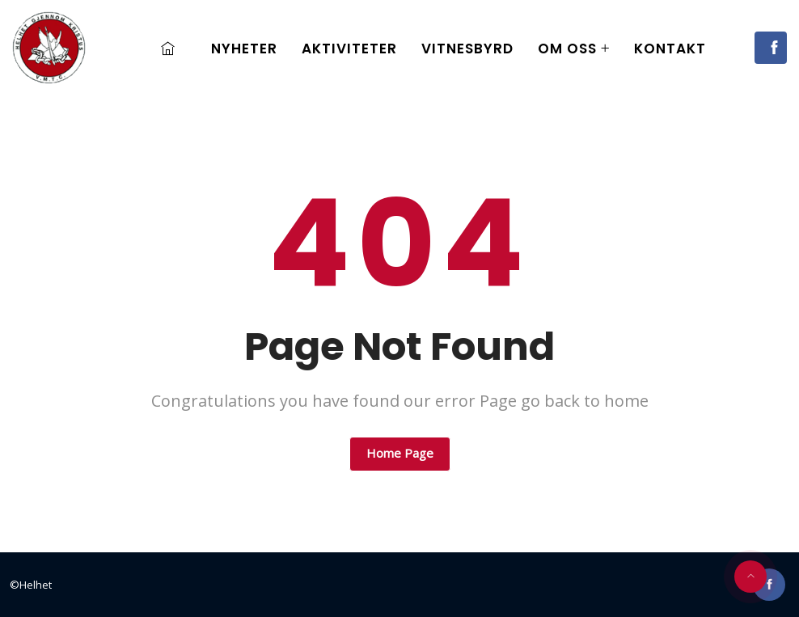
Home (172, 48)
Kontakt (670, 48)
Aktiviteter (349, 48)
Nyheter (244, 48)
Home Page (399, 453)
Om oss (567, 48)
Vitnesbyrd (467, 48)
